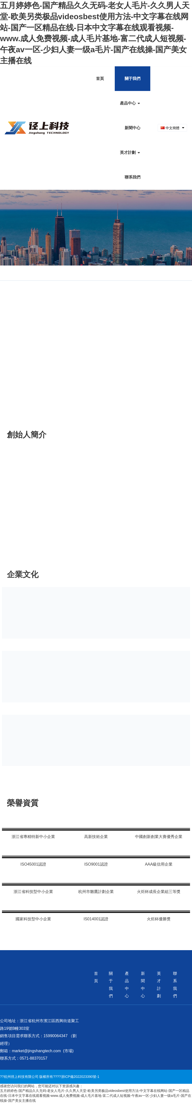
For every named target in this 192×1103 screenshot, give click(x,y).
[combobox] (172, 128)
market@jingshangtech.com (36, 1051)
